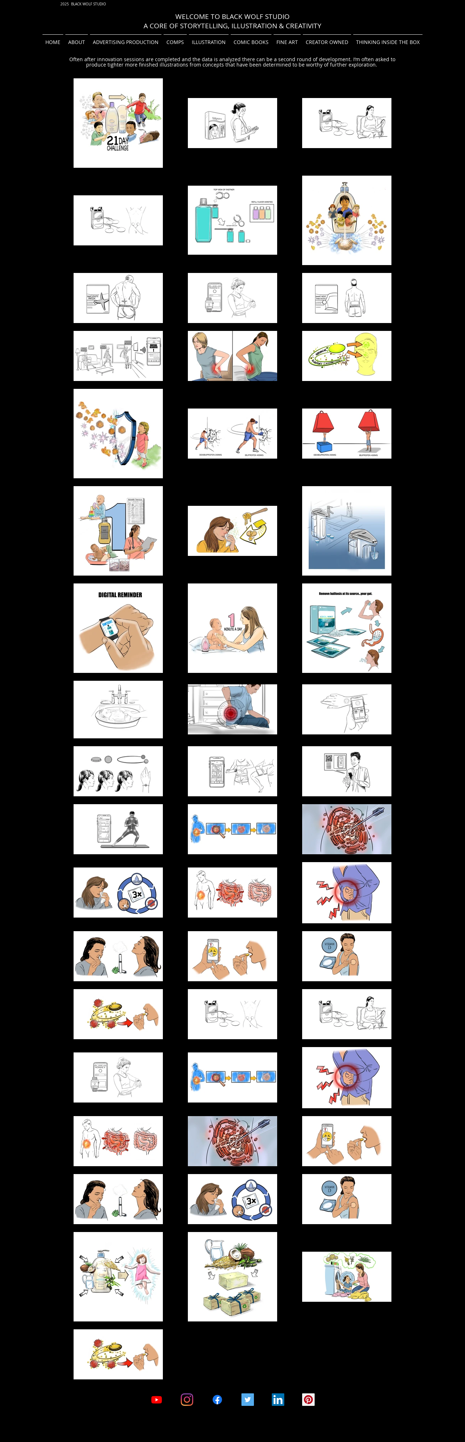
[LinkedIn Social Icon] (278, 1399)
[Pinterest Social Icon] (308, 1399)
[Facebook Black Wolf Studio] (217, 1399)
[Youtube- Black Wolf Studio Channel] (156, 1399)
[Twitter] (247, 1399)
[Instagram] (187, 1399)
